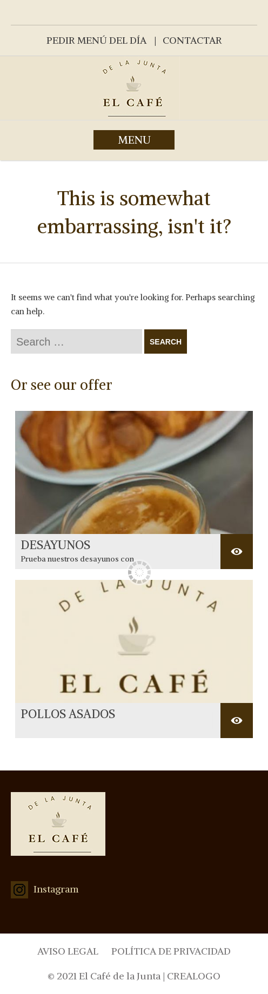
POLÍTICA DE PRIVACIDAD (171, 951)
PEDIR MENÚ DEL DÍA (96, 40)
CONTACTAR (192, 40)
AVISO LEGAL (67, 951)
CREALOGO (193, 976)
